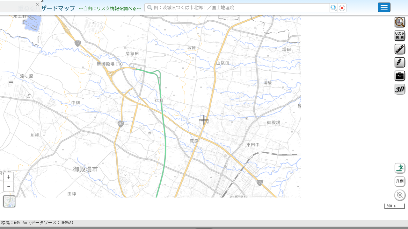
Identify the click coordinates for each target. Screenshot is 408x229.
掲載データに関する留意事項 (34, 108)
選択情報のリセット (67, 125)
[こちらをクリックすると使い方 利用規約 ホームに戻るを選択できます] (384, 7)
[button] (8, 193)
